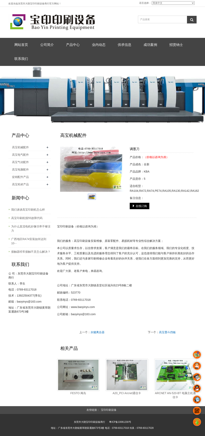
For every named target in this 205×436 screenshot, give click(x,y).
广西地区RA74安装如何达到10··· (28, 241)
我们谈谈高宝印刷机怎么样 (28, 209)
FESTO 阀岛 (78, 393)
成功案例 (150, 45)
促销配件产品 (20, 177)
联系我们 (21, 59)
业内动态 (99, 45)
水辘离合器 (97, 332)
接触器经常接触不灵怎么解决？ (30, 251)
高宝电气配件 (20, 154)
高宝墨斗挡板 (167, 332)
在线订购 (139, 206)
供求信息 (124, 45)
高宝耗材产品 (20, 184)
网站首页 (21, 45)
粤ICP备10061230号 (120, 422)
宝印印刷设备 (65, 226)
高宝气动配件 (20, 162)
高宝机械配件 (20, 147)
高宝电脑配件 (20, 169)
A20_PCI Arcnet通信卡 (127, 393)
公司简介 (47, 45)
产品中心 (73, 45)
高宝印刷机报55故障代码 (26, 218)
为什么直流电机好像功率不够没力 (30, 228)
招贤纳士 (176, 45)
